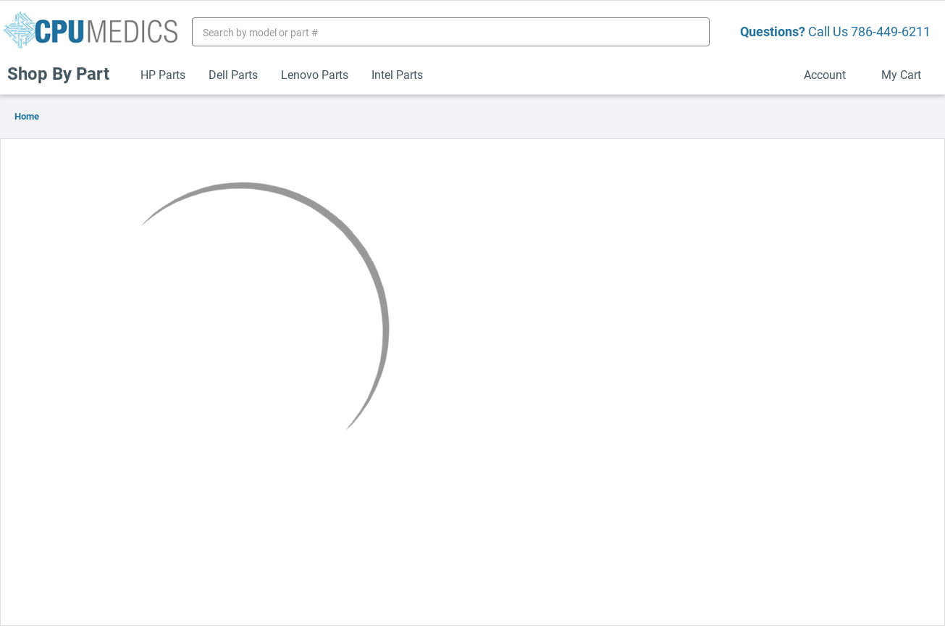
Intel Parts (397, 74)
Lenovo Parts (314, 74)
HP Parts (162, 74)
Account (831, 74)
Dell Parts (233, 74)
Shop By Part (64, 73)
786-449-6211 (891, 31)
